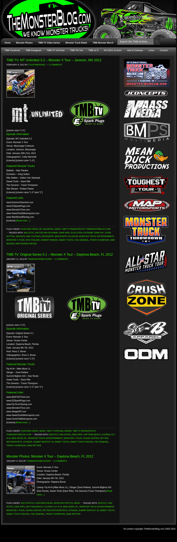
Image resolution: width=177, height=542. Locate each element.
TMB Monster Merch (103, 43)
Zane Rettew (34, 445)
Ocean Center (91, 438)
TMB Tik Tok (76, 50)
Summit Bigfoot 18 (43, 442)
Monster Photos (24, 43)
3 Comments (61, 259)
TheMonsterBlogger (40, 259)
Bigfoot (53, 434)
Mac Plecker (33, 236)
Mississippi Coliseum (66, 236)
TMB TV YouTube (56, 50)
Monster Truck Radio (76, 43)
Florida (106, 434)
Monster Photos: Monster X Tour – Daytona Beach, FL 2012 (49, 456)
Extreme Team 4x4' (93, 233)
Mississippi (48, 236)
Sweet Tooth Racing (81, 442)
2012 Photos (27, 503)
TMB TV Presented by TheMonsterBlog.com (86, 229)
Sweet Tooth (66, 240)
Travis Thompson (99, 240)
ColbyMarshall (37, 65)
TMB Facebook (12, 50)
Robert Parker (49, 240)
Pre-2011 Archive (113, 50)
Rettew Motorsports (55, 510)
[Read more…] (23, 220)
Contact (164, 50)
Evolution (76, 233)
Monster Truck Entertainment (96, 236)
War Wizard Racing (26, 243)
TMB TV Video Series (49, 43)
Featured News (29, 229)
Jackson (20, 236)
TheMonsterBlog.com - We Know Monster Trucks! (86, 16)
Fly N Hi (58, 507)
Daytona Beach (92, 434)
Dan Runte (65, 434)
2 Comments (55, 65)
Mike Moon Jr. (19, 438)
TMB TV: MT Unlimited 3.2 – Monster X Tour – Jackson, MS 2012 (53, 60)
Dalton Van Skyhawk (46, 233)
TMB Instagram (33, 50)
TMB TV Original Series (59, 431)
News (58, 229)
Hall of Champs (135, 50)
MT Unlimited (46, 229)
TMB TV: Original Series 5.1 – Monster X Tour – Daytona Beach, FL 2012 (59, 254)
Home (8, 43)
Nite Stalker (33, 240)
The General (82, 240)
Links (151, 50)
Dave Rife (64, 233)
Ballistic (29, 233)
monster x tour (15, 240)
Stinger (27, 442)
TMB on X (93, 50)
